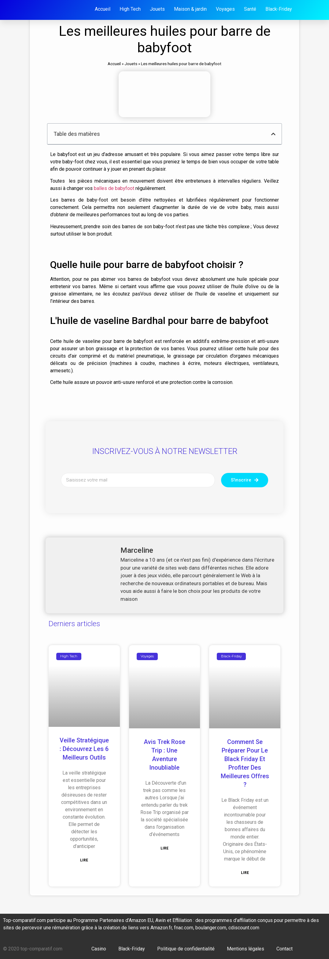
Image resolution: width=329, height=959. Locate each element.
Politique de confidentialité (186, 949)
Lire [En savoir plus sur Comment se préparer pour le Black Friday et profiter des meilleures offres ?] (245, 873)
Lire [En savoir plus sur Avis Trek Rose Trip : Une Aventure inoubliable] (164, 848)
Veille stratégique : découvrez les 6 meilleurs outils (84, 749)
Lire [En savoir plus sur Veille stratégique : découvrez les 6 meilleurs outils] (84, 860)
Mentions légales (245, 949)
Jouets (130, 63)
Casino (98, 949)
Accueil (114, 63)
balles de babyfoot (114, 188)
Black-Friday (131, 949)
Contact (284, 949)
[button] (273, 134)
